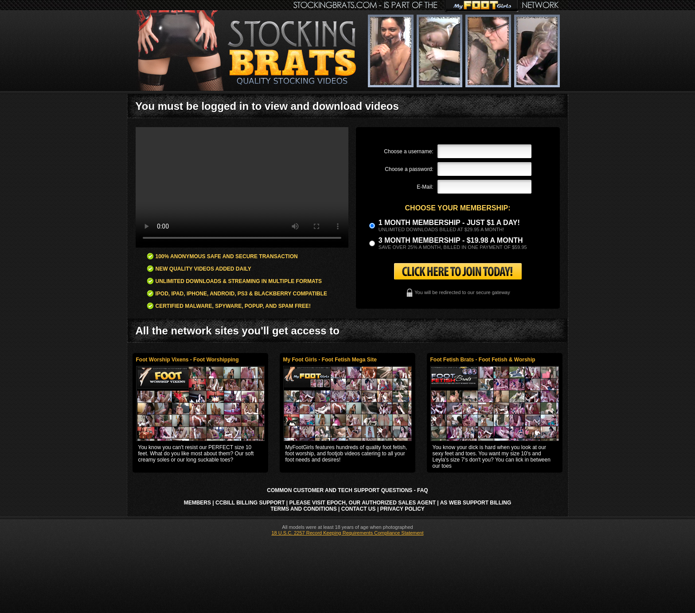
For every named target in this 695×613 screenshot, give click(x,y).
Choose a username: (408, 151)
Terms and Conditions (303, 509)
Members (197, 503)
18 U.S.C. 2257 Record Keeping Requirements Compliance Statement (347, 532)
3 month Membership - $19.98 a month (451, 240)
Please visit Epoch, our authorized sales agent (362, 503)
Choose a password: (409, 169)
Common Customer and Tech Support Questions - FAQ (347, 490)
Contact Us (358, 509)
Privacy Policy (402, 509)
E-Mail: (425, 187)
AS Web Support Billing (475, 503)
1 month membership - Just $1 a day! (449, 222)
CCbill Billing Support (250, 503)
